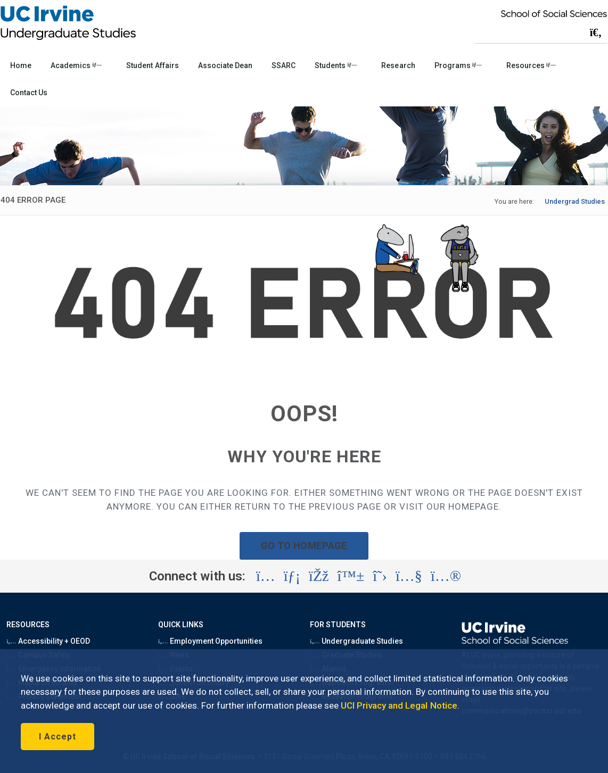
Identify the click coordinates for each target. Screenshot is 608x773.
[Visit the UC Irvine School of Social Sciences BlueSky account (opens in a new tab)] (351, 576)
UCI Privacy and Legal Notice (399, 705)
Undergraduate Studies (356, 641)
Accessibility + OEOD (48, 641)
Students (336, 65)
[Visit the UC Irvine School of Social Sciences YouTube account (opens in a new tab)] (409, 576)
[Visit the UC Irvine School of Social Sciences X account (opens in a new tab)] (380, 576)
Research (398, 65)
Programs (458, 65)
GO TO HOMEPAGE (304, 545)
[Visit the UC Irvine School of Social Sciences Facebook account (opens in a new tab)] (318, 576)
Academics (76, 65)
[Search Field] (540, 32)
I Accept (57, 737)
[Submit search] (595, 32)
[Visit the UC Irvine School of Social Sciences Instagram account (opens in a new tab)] (265, 576)
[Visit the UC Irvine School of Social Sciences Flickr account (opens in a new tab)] (446, 576)
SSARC (283, 65)
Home (20, 65)
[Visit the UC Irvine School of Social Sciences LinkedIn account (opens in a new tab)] (292, 576)
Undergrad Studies (575, 201)
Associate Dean (225, 65)
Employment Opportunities (210, 641)
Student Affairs (152, 65)
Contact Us (28, 92)
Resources (531, 65)
